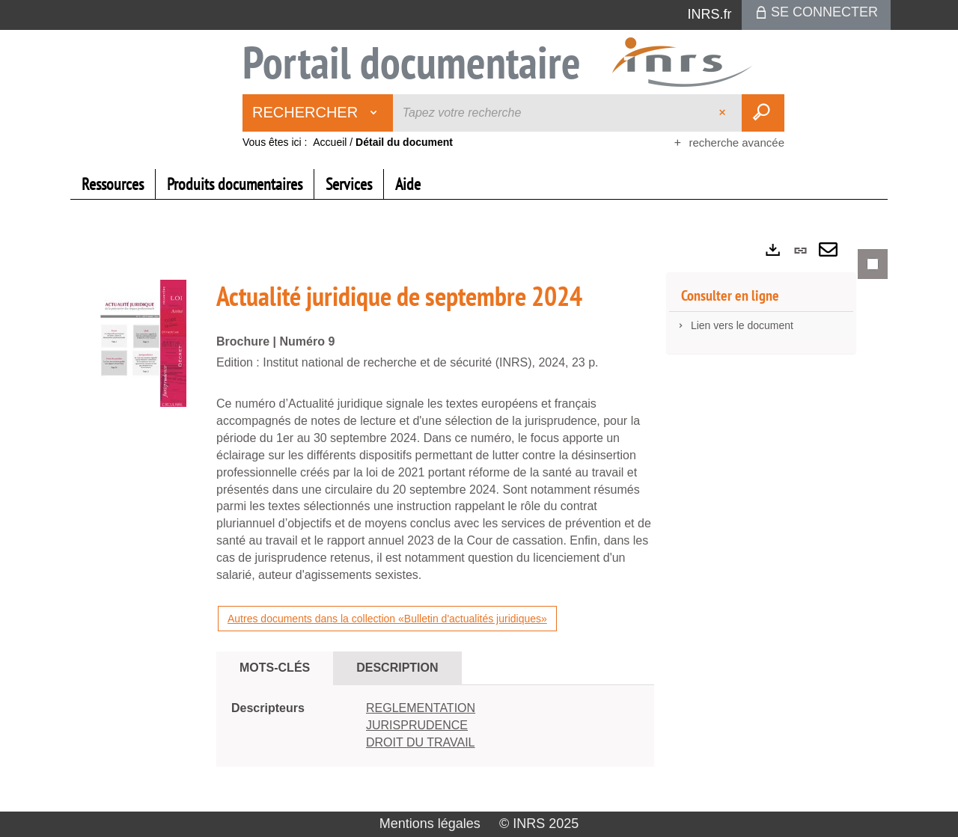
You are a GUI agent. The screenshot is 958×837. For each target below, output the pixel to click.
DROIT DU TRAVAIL (420, 742)
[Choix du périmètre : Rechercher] (318, 113)
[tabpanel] (479, 520)
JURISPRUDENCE (417, 725)
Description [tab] (397, 667)
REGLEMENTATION (420, 708)
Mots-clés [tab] (275, 667)
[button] (141, 342)
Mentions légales (429, 823)
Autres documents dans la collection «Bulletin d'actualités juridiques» (387, 619)
